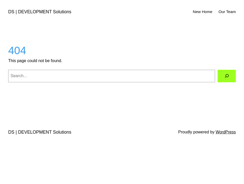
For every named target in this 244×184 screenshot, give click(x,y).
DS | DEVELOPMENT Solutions (39, 11)
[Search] (227, 76)
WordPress (226, 132)
